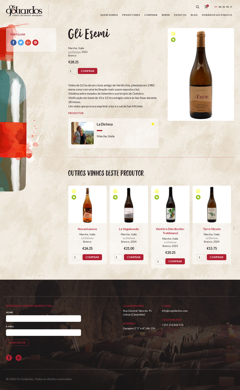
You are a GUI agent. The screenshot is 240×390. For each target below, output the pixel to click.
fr (227, 7)
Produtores (131, 14)
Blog (194, 14)
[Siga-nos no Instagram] (19, 358)
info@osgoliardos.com (175, 310)
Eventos (180, 14)
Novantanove (87, 229)
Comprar (151, 14)
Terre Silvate (212, 229)
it (231, 7)
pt (216, 7)
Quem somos (109, 14)
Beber (166, 14)
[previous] (66, 228)
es (224, 7)
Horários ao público (217, 14)
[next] (234, 228)
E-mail (10, 326)
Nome (9, 312)
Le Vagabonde (129, 229)
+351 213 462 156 (172, 324)
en (220, 7)
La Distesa (74, 51)
